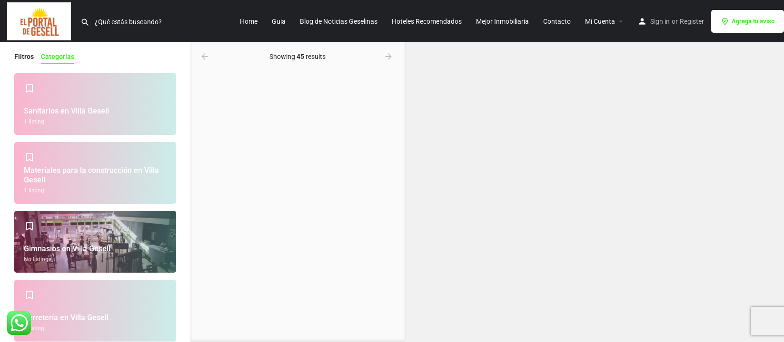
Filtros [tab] (24, 56)
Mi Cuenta (600, 21)
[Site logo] (40, 20)
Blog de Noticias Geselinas (338, 21)
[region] (594, 192)
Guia (279, 21)
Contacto (557, 21)
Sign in (660, 21)
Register (692, 21)
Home (249, 21)
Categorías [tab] (57, 56)
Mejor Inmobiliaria (502, 21)
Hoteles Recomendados (427, 21)
